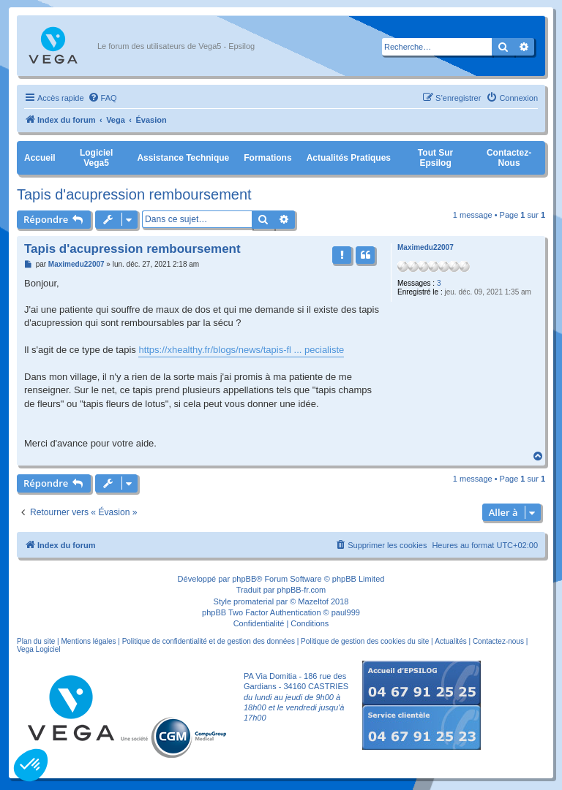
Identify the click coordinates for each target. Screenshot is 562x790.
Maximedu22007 (425, 247)
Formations (267, 158)
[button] (30, 765)
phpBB (244, 578)
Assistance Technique (183, 158)
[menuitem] (102, 98)
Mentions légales (88, 641)
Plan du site (36, 641)
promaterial (253, 601)
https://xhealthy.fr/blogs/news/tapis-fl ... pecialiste (241, 349)
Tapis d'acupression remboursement (134, 194)
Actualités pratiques (349, 158)
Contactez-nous (509, 158)
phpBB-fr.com (301, 589)
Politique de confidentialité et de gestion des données (208, 641)
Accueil (40, 158)
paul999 (345, 612)
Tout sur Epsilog (435, 158)
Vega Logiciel (39, 649)
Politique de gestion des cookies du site (365, 641)
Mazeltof (313, 601)
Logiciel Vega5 (96, 158)
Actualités (450, 641)
